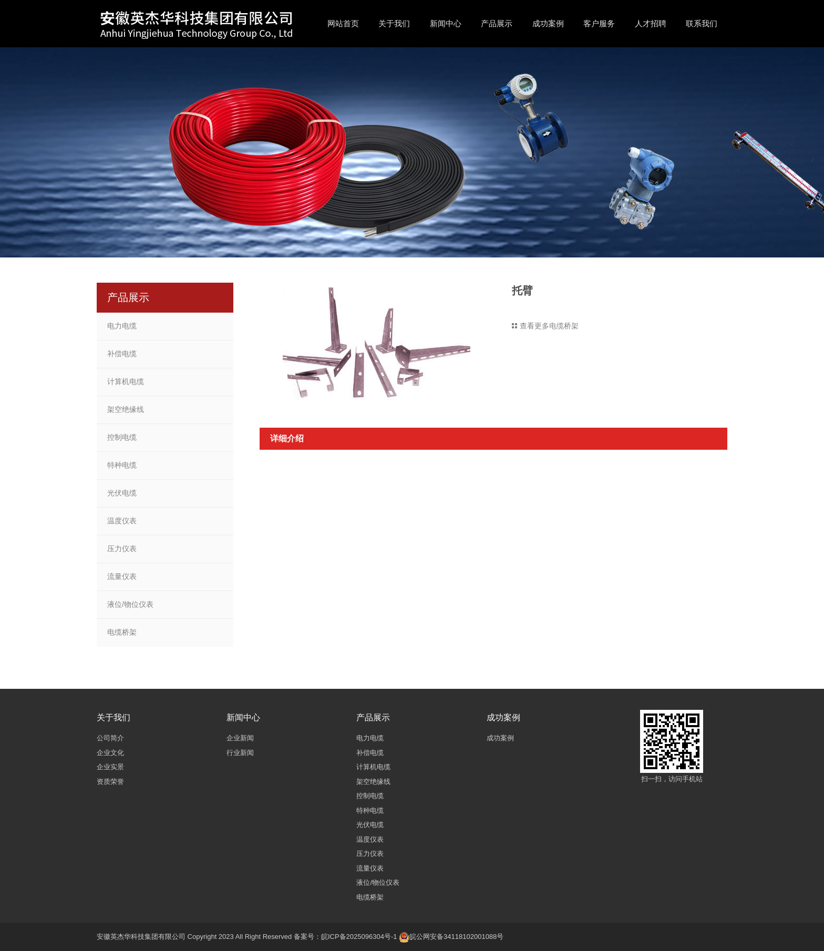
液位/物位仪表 (130, 604)
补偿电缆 (122, 353)
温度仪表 (122, 520)
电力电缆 (122, 326)
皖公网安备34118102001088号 (456, 936)
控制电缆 (122, 437)
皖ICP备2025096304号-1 (359, 936)
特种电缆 (122, 465)
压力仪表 (122, 548)
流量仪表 (122, 576)
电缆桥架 (122, 632)
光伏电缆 (122, 493)
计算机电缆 (125, 381)
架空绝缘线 (125, 409)
